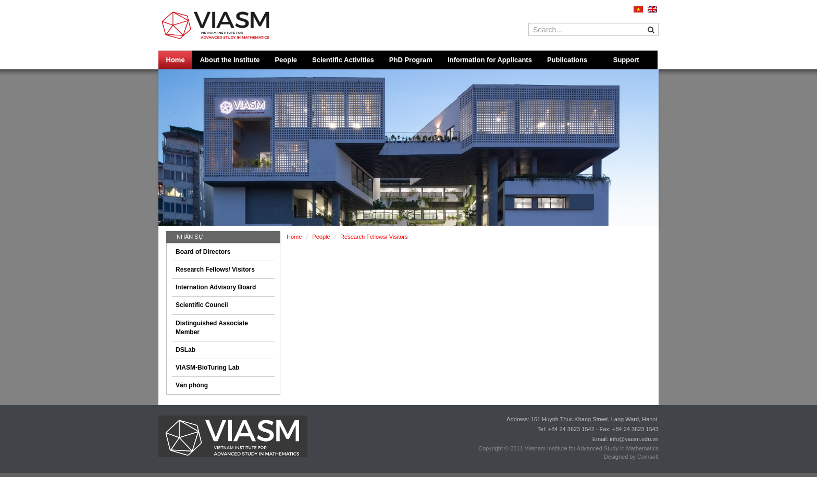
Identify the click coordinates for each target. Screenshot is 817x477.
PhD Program (410, 60)
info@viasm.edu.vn (634, 439)
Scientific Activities (343, 60)
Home (175, 60)
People (286, 60)
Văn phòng (192, 385)
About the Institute (230, 60)
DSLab (185, 349)
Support (626, 60)
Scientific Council (202, 305)
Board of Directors (203, 251)
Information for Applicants (490, 60)
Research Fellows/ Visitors (215, 269)
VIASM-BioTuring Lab (207, 367)
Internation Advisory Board (216, 287)
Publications (567, 60)
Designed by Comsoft (631, 457)
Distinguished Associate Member (212, 328)
